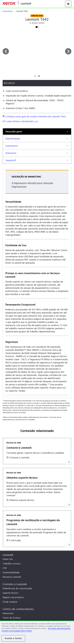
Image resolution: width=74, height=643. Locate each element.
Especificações (13, 138)
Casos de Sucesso (12, 617)
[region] (37, 631)
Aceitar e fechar (13, 638)
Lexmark (8, 555)
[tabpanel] (37, 282)
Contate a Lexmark (15, 584)
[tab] (35, 76)
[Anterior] (6, 51)
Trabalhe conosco (12, 563)
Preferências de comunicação (17, 588)
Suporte (11, 160)
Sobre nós (8, 559)
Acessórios (11, 153)
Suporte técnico (10, 592)
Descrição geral (14, 131)
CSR (5, 568)
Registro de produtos (13, 597)
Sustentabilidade (11, 572)
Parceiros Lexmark (12, 576)
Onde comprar (10, 601)
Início (33, 3)
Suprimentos (12, 145)
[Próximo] (68, 51)
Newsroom (8, 613)
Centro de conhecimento (18, 609)
